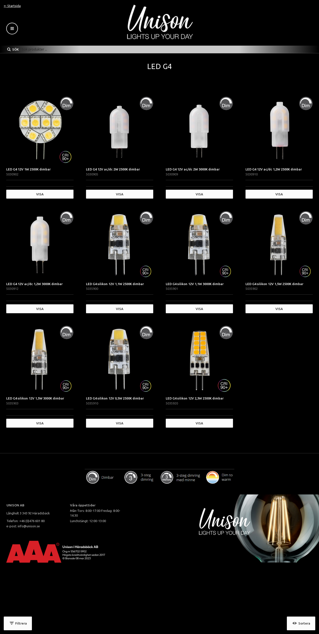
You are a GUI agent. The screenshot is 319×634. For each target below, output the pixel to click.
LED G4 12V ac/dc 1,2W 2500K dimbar (273, 169)
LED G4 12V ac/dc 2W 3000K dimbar (193, 169)
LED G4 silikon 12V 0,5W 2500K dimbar (115, 398)
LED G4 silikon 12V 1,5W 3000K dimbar (35, 398)
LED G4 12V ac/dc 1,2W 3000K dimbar (34, 284)
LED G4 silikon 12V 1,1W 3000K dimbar (195, 284)
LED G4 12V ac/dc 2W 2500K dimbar (113, 169)
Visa (40, 194)
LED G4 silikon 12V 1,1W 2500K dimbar (115, 284)
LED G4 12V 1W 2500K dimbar (28, 169)
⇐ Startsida (12, 5)
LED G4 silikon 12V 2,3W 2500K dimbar (195, 398)
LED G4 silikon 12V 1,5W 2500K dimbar (274, 284)
